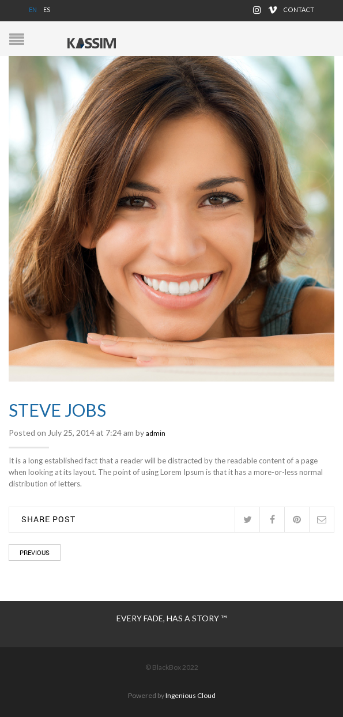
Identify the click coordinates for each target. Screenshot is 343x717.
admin (155, 433)
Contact (298, 9)
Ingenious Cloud (190, 695)
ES (47, 9)
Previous (35, 552)
